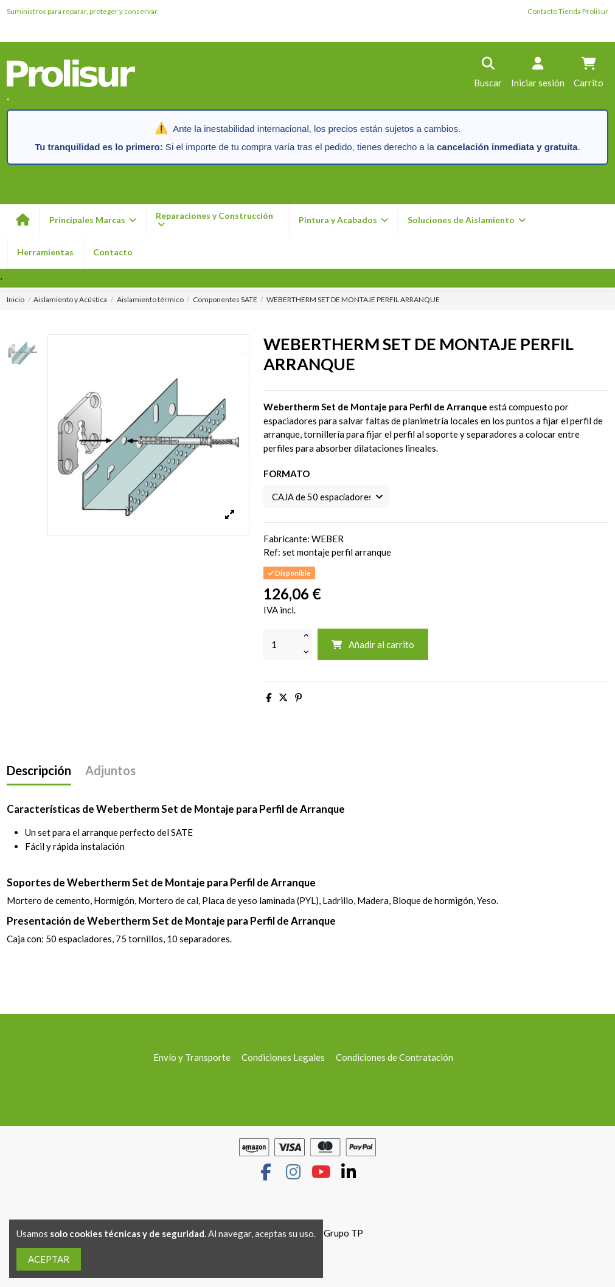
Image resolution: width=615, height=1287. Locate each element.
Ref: (271, 552)
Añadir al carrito (372, 645)
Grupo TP (343, 1233)
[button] (342, 220)
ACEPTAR (48, 1259)
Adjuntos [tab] (110, 771)
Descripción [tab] (39, 771)
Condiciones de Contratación (394, 1057)
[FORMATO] (327, 497)
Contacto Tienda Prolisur (567, 11)
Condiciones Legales (283, 1057)
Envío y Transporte (192, 1057)
